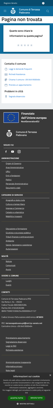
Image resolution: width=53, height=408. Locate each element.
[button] (26, 403)
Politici (9, 179)
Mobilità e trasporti (14, 216)
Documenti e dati (13, 187)
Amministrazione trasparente (18, 362)
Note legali (10, 370)
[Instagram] (19, 151)
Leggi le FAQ (11, 345)
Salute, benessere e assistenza (19, 244)
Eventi (8, 284)
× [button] (50, 375)
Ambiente (10, 240)
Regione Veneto (10, 3)
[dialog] (26, 390)
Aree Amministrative (15, 167)
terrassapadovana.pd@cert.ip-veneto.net (24, 323)
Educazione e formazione (16, 228)
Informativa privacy (14, 366)
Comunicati (10, 265)
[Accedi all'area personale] (43, 3)
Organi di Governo (13, 163)
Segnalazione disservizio (16, 341)
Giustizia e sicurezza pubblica (18, 232)
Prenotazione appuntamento (18, 337)
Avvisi (8, 269)
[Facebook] (6, 151)
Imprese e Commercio (15, 208)
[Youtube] (12, 151)
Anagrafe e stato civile (15, 200)
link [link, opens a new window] (26, 393)
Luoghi (9, 280)
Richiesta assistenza (14, 350)
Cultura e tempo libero (15, 204)
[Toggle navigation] (5, 10)
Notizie (9, 261)
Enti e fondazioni (13, 175)
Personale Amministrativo (17, 183)
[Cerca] (47, 11)
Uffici (8, 171)
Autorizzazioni (12, 248)
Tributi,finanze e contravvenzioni (20, 236)
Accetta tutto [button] (17, 398)
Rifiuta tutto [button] (37, 398)
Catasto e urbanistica (15, 212)
